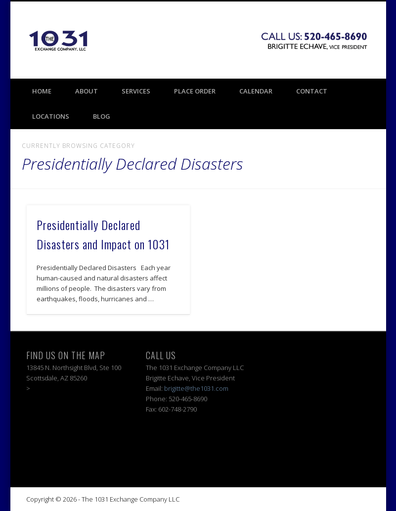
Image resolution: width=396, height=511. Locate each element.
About (86, 91)
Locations (50, 116)
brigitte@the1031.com (196, 388)
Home (41, 91)
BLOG (101, 116)
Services (136, 91)
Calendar (255, 91)
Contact (311, 91)
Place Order (195, 91)
